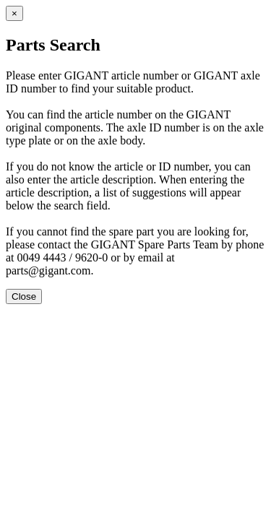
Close (24, 296)
